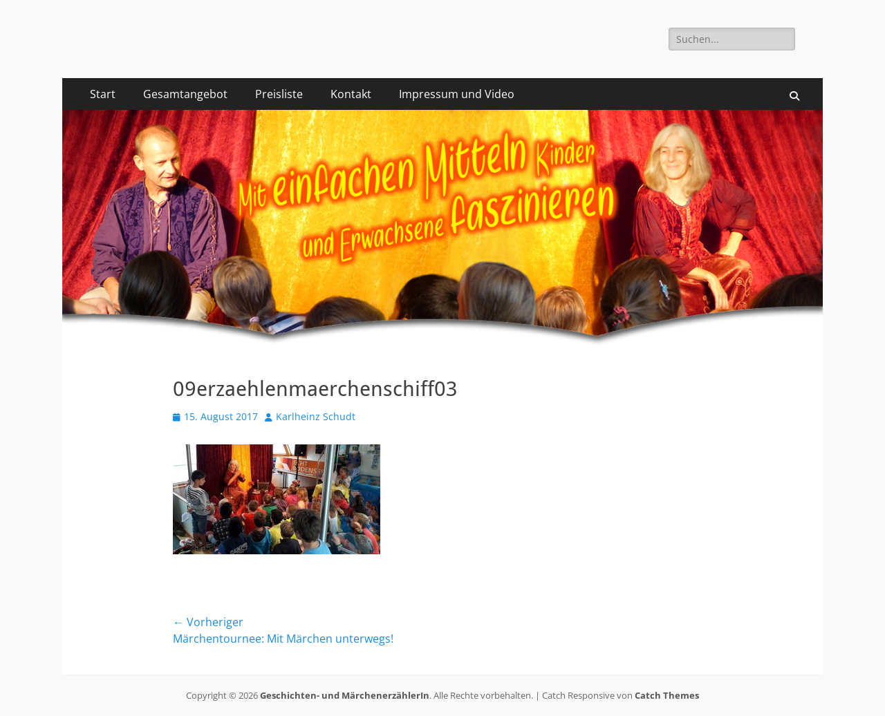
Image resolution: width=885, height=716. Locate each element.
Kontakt (350, 94)
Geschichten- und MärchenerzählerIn (344, 695)
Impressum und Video (456, 94)
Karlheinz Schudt (315, 416)
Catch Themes (667, 695)
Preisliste (279, 94)
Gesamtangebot (185, 94)
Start (102, 94)
